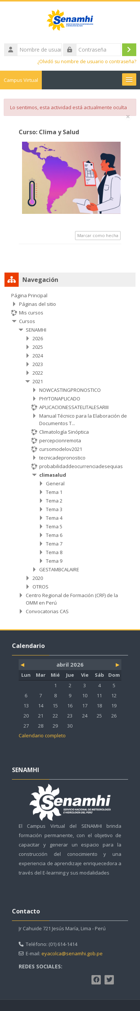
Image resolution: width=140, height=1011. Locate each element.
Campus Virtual (21, 80)
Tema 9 (54, 560)
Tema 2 (54, 500)
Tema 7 (54, 543)
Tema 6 (54, 535)
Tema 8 (54, 552)
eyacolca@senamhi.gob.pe (72, 953)
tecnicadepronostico (62, 457)
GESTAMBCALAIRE (59, 569)
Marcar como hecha (97, 235)
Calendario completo (42, 735)
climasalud (52, 474)
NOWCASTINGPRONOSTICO (70, 390)
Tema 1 (54, 492)
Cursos (27, 321)
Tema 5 (54, 526)
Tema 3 (54, 509)
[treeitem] (70, 453)
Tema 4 (54, 517)
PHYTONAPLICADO (59, 398)
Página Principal (29, 295)
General (55, 483)
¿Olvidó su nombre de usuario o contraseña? (86, 61)
